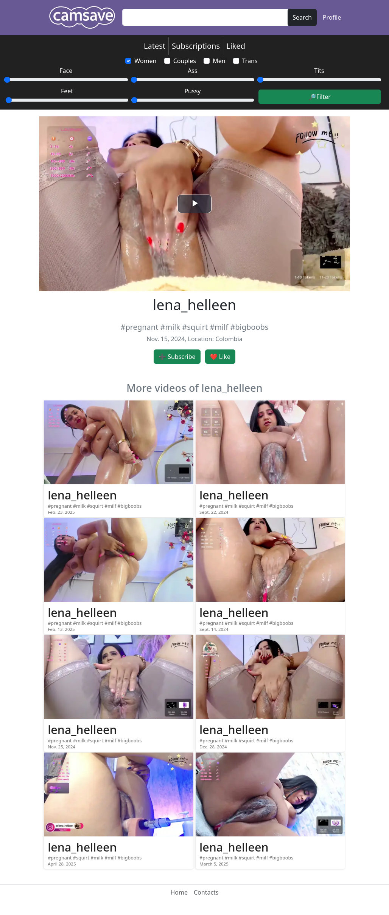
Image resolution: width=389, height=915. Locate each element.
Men (219, 61)
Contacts (206, 892)
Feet (67, 91)
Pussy (192, 91)
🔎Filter (320, 97)
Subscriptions (196, 46)
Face (65, 70)
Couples (184, 61)
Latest (154, 46)
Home (179, 892)
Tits (319, 70)
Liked (235, 46)
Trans (250, 61)
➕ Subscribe (177, 356)
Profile (332, 17)
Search (302, 17)
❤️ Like (220, 356)
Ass (193, 70)
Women (145, 61)
